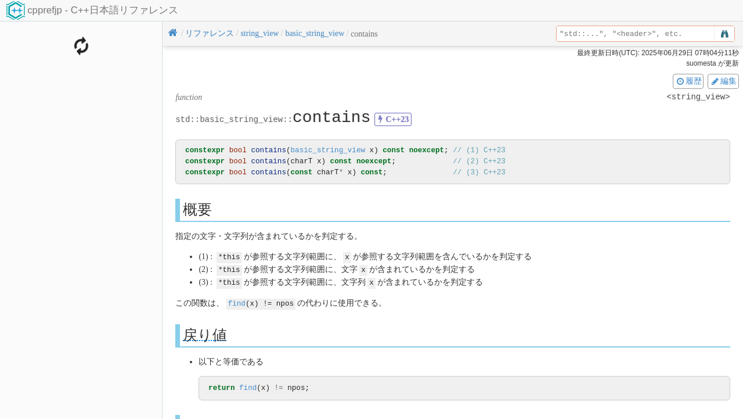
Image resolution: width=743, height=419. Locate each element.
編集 (723, 80)
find (237, 301)
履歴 (688, 80)
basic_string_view (328, 150)
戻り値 (205, 333)
